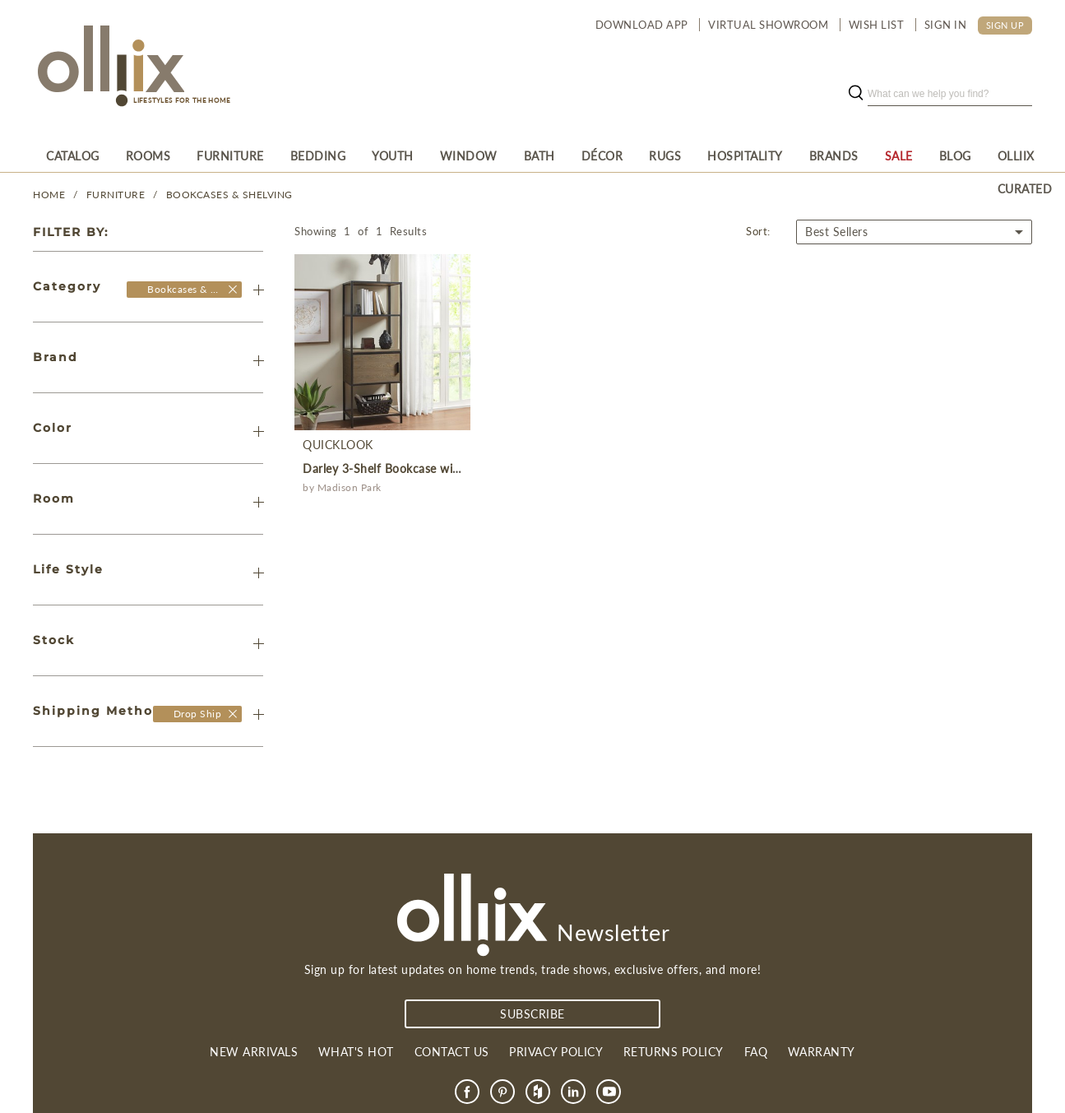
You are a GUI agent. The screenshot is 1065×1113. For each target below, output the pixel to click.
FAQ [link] (756, 1052)
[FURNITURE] (230, 155)
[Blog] (955, 155)
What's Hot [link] (356, 1052)
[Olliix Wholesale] (233, 289)
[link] (467, 1091)
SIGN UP (1005, 25)
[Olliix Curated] (1025, 155)
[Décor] (602, 155)
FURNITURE (116, 194)
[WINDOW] (469, 155)
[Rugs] (665, 155)
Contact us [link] (451, 1052)
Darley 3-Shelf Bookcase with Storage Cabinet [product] (428, 468)
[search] (950, 93)
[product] (382, 342)
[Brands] (834, 155)
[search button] (855, 93)
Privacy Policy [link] (556, 1052)
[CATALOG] (73, 155)
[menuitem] (73, 155)
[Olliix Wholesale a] (108, 67)
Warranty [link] (821, 1052)
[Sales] (899, 155)
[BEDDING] (318, 155)
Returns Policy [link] (673, 1052)
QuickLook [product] (338, 445)
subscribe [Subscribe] (532, 1014)
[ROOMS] (148, 155)
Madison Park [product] (349, 487)
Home (49, 194)
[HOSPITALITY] (745, 155)
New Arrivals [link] (254, 1052)
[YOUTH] (393, 155)
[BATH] (539, 155)
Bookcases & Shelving (229, 194)
